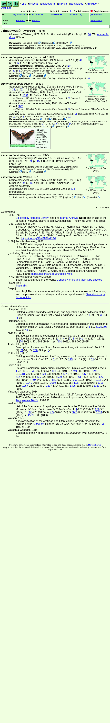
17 (20, 71)
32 (13, 89)
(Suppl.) (66, 78)
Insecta (33, 3)
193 (54, 371)
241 (95, 371)
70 (21, 341)
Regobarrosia (18, 14)
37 (69, 98)
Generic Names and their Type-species (79, 279)
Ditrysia (62, 3)
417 (18, 376)
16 (31, 183)
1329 (97, 385)
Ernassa (36, 20)
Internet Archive (69, 217)
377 (85, 374)
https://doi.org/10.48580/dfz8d (38, 238)
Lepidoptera (48, 3)
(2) (71, 45)
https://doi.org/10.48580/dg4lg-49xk (51, 273)
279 (97, 409)
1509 (31, 415)
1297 (49, 385)
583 (30, 412)
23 (69, 66)
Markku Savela (94, 445)
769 (33, 379)
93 (22, 89)
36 (89, 34)
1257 (25, 385)
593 (105, 326)
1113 (100, 382)
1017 (98, 379)
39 (30, 161)
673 (101, 376)
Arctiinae (6, 8)
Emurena (20, 20)
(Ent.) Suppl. (63, 34)
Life (24, 3)
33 (89, 78)
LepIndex (26, 43)
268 (35, 350)
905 (75, 379)
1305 (73, 385)
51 (76, 114)
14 (70, 124)
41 (81, 60)
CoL (35, 43)
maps (105, 72)
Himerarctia (56, 14)
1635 (25, 95)
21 (21, 350)
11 (92, 359)
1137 (77, 382)
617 (80, 376)
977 (74, 412)
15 (38, 161)
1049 (29, 382)
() (76, 14)
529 (59, 376)
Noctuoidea (76, 3)
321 (44, 374)
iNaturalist (47, 43)
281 (23, 374)
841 (54, 379)
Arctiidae (91, 3)
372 (20, 106)
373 (72, 188)
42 (14, 116)
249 (74, 371)
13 (55, 124)
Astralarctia (37, 14)
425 (39, 376)
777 (52, 412)
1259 (99, 412)
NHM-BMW (63, 43)
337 (65, 374)
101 (60, 341)
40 (14, 71)
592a (99, 326)
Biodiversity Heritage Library (32, 217)
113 (70, 359)
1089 (53, 382)
